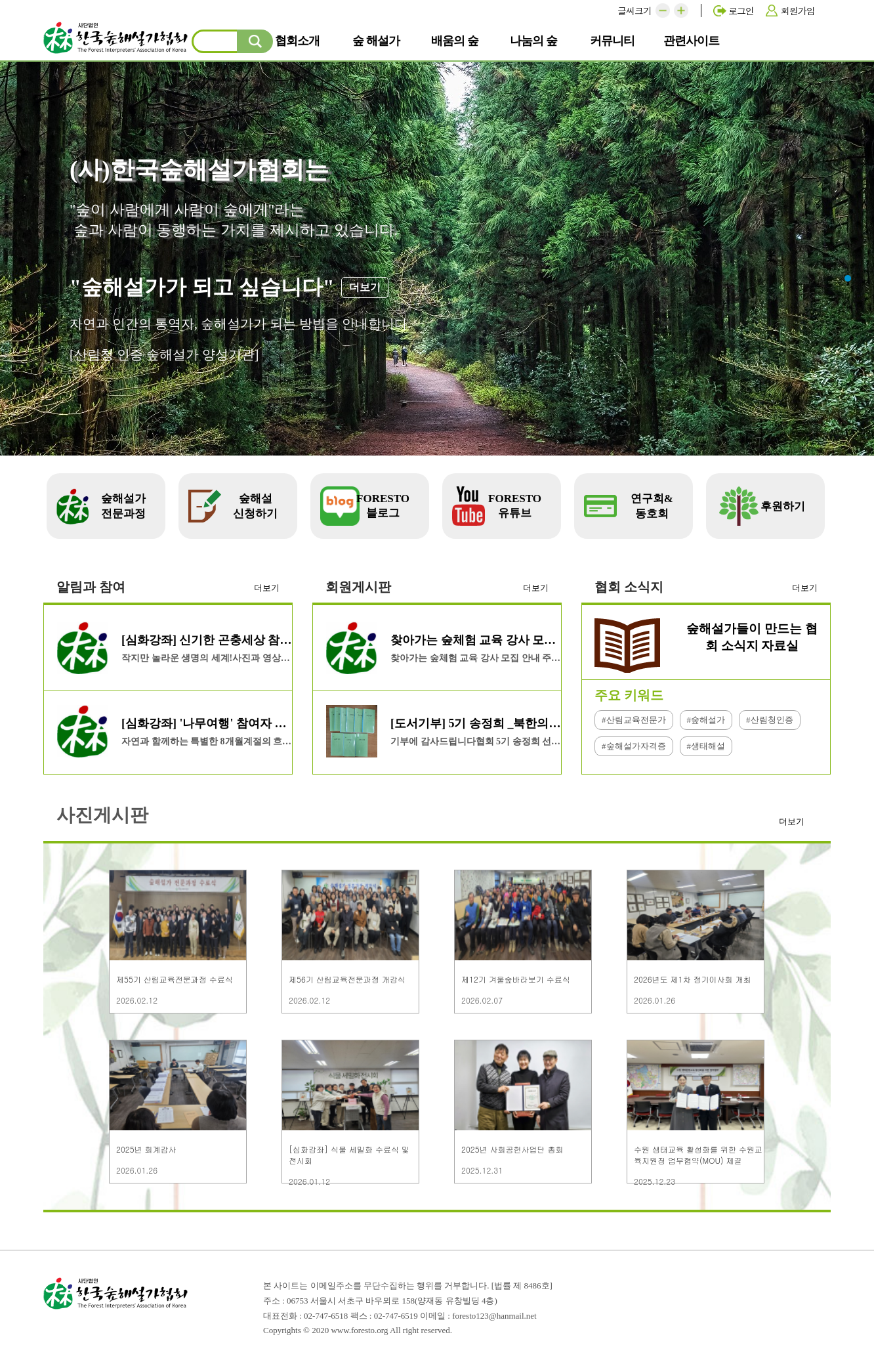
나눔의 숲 (538, 40)
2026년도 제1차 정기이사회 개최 (692, 979)
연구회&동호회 (652, 506)
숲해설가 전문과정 (123, 506)
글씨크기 (634, 10)
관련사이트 (693, 40)
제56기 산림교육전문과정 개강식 (347, 979)
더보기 (267, 588)
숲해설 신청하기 (255, 506)
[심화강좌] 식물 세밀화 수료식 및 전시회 (349, 1154)
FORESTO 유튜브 (514, 505)
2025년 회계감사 (146, 1149)
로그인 (741, 10)
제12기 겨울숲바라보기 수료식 (515, 979)
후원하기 (782, 506)
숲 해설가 (380, 40)
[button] (663, 10)
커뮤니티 (617, 40)
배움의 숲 (459, 40)
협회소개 (302, 40)
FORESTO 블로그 (382, 505)
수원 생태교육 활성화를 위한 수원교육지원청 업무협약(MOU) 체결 (698, 1154)
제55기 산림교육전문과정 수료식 (174, 979)
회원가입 (798, 10)
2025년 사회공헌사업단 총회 (512, 1149)
